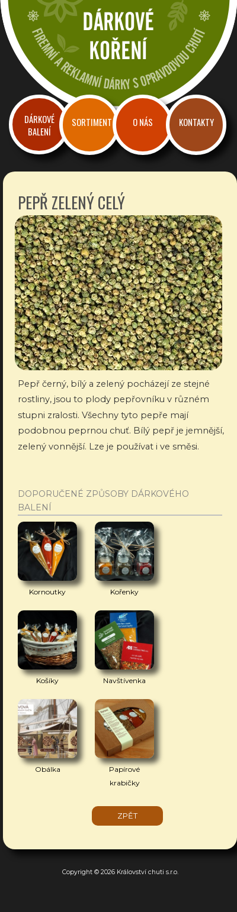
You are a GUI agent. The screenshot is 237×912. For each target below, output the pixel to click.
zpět (127, 815)
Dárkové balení (39, 125)
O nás (143, 122)
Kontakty (196, 122)
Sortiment (92, 122)
